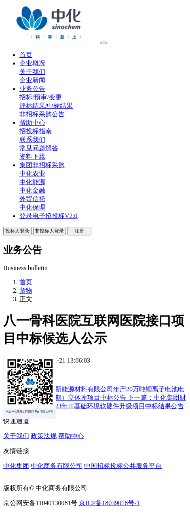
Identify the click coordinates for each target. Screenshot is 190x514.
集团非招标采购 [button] (42, 165)
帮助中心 (71, 435)
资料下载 (32, 156)
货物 (25, 290)
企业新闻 (32, 80)
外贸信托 (32, 198)
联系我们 (32, 139)
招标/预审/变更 (40, 97)
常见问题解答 (38, 148)
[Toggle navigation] (103, 43)
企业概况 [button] (32, 63)
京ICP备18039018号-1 (109, 502)
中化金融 (32, 190)
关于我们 (32, 71)
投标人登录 (17, 231)
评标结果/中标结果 (46, 105)
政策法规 (44, 435)
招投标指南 (35, 131)
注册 (79, 231)
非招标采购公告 (42, 114)
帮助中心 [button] (32, 122)
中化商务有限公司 (56, 465)
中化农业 (32, 173)
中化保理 (32, 207)
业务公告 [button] (32, 88)
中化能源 (32, 181)
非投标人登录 (49, 231)
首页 (25, 282)
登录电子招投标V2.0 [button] (48, 215)
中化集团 (16, 465)
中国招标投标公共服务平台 (123, 465)
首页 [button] (25, 54)
